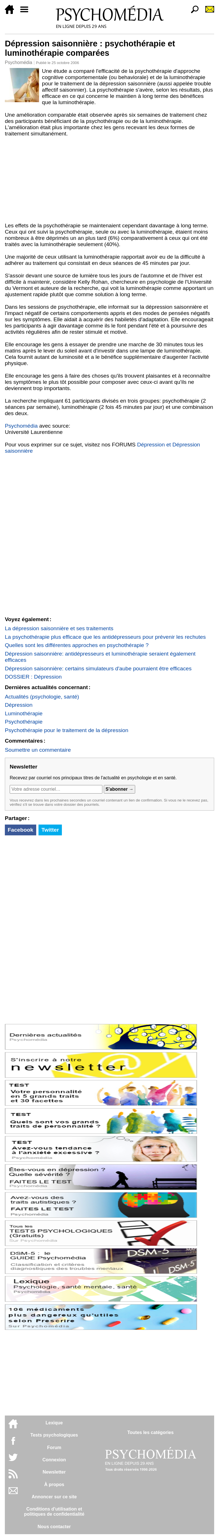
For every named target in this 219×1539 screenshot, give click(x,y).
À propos (54, 1484)
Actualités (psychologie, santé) (42, 697)
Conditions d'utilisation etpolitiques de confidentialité (54, 1512)
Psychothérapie (23, 722)
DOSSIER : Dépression (33, 677)
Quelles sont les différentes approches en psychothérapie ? (77, 645)
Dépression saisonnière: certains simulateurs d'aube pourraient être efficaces (98, 668)
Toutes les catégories (150, 1432)
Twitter (50, 830)
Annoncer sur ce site (54, 1496)
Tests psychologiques (54, 1435)
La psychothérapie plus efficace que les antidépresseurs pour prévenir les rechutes (105, 637)
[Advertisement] (109, 179)
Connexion (54, 1459)
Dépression (19, 705)
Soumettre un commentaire (38, 750)
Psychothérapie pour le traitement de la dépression (66, 730)
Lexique (54, 1422)
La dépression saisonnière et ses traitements (59, 628)
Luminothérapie (23, 713)
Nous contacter (54, 1526)
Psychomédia (18, 62)
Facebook (20, 830)
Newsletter (54, 1472)
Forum (54, 1447)
